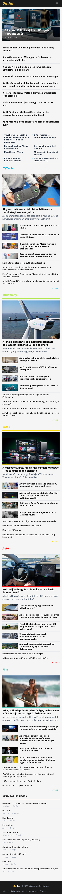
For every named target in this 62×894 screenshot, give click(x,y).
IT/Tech (7, 168)
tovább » (56, 288)
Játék (6, 426)
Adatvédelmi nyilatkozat (13, 891)
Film (5, 669)
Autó (5, 548)
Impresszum (32, 891)
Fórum (43, 891)
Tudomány (9, 295)
